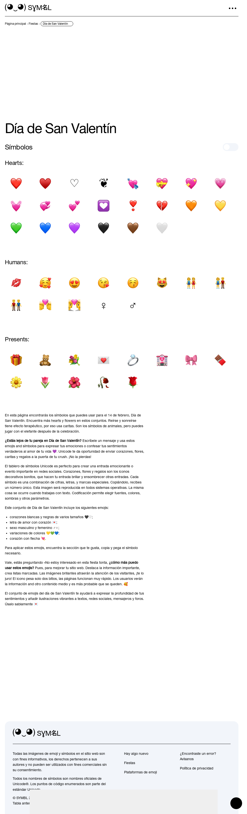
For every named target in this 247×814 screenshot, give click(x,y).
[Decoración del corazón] (104, 206)
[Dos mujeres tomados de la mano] (191, 283)
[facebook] (227, 733)
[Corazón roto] (162, 206)
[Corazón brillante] (191, 183)
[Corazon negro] (104, 228)
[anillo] (133, 360)
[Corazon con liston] (162, 183)
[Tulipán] (45, 382)
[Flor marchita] (104, 382)
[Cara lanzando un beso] (104, 283)
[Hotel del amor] (162, 360)
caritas (68, 426)
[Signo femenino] (104, 305)
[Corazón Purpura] (74, 228)
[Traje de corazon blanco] (74, 183)
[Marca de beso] (16, 283)
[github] (216, 733)
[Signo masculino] (133, 305)
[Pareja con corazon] (74, 305)
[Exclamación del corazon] (133, 206)
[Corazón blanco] (162, 228)
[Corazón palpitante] (16, 206)
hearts (56, 421)
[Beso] (45, 305)
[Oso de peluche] (45, 360)
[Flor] (16, 382)
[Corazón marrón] (133, 228)
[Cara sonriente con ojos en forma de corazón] (74, 283)
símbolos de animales (105, 426)
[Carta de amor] (104, 360)
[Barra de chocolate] (220, 360)
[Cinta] (191, 360)
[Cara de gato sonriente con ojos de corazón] (162, 283)
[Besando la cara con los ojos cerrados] (133, 283)
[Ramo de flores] (74, 360)
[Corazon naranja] (191, 206)
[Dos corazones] (74, 206)
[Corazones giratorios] (45, 206)
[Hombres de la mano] (16, 305)
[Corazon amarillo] (220, 206)
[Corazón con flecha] (133, 183)
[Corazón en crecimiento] (220, 183)
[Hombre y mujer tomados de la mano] (220, 283)
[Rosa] (133, 382)
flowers (70, 421)
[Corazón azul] (45, 228)
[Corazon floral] (104, 183)
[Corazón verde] (16, 228)
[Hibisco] (74, 382)
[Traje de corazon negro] (45, 183)
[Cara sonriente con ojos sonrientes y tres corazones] (45, 283)
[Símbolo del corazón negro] (16, 183)
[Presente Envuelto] (16, 360)
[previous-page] (15, 24)
